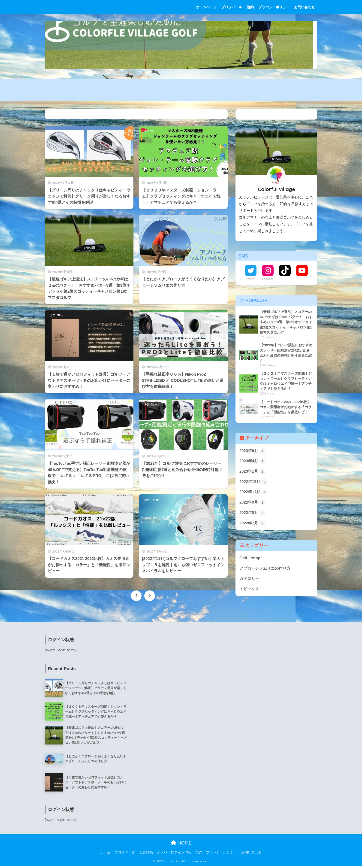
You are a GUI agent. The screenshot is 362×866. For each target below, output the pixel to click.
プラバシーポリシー (274, 7)
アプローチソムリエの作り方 (160, 220)
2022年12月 (253, 482)
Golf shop (57, 499)
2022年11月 (253, 492)
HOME (181, 843)
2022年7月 (252, 523)
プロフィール (231, 7)
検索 (312, 114)
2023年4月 (252, 461)
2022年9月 (252, 502)
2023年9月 (252, 451)
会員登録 (146, 852)
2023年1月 (252, 471)
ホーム (105, 852)
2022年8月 (252, 513)
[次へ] (149, 595)
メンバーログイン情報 (174, 852)
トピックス (249, 589)
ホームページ (206, 7)
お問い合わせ (304, 7)
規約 (250, 7)
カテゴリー (56, 131)
